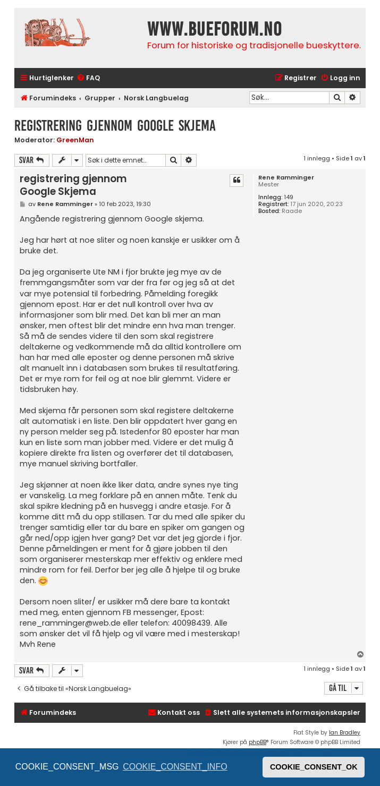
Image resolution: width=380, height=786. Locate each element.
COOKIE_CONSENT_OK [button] (314, 767)
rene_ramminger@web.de (70, 623)
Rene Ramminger (286, 177)
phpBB (257, 742)
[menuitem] (88, 78)
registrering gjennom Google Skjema (115, 125)
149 (288, 197)
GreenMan (75, 139)
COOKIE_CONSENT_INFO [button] (175, 766)
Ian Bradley (344, 733)
